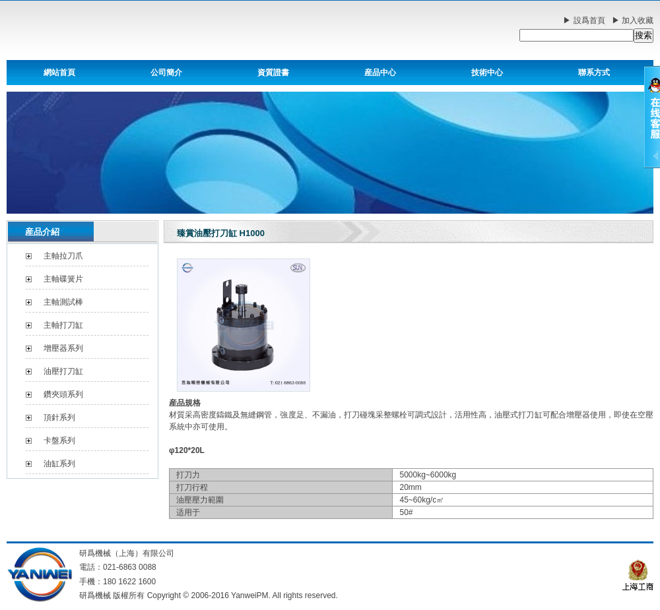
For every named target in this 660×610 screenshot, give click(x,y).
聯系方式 (594, 72)
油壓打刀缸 (63, 371)
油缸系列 (59, 463)
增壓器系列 (63, 348)
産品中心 (380, 72)
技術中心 (487, 72)
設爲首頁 (589, 20)
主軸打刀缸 (63, 325)
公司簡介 (166, 72)
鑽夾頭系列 (63, 394)
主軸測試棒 (63, 302)
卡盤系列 (59, 440)
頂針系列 (59, 417)
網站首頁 (59, 72)
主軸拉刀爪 (63, 255)
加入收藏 (637, 20)
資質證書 (273, 72)
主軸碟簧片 (63, 279)
